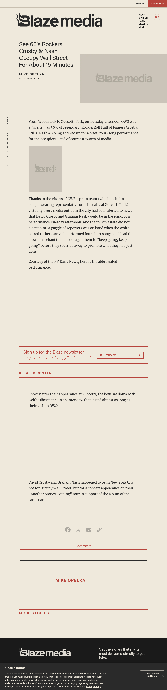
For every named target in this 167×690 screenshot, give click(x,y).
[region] (83, 676)
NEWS (142, 15)
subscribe (157, 4)
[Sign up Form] (120, 355)
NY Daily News (66, 261)
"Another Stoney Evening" (50, 494)
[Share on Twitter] (78, 529)
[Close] (163, 676)
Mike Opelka (31, 74)
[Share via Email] (89, 529)
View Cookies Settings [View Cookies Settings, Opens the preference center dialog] (152, 675)
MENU (157, 17)
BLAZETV (143, 24)
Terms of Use (66, 357)
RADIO (142, 21)
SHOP (141, 27)
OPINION (143, 18)
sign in (140, 4)
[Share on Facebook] (68, 529)
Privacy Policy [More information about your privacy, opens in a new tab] (93, 687)
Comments (83, 546)
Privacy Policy (52, 357)
